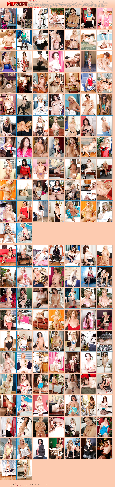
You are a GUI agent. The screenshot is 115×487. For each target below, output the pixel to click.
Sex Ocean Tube (37, 7)
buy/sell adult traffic (16, 486)
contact (25, 486)
